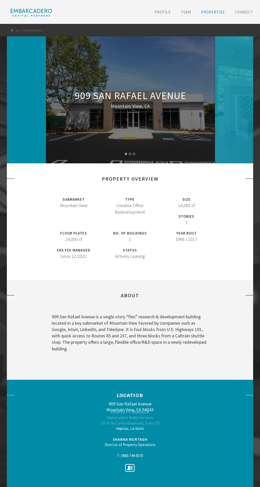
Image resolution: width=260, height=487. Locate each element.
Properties (213, 12)
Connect (244, 12)
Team (186, 12)
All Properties (27, 30)
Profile (163, 12)
